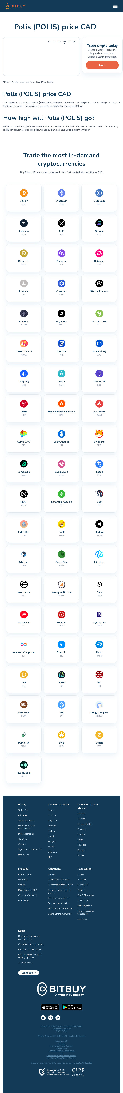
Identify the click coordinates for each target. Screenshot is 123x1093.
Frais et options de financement (86, 912)
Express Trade (24, 874)
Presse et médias (26, 834)
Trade (102, 65)
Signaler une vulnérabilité (29, 849)
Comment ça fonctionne (58, 879)
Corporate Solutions (27, 895)
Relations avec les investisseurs (26, 827)
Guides (80, 874)
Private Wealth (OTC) (27, 890)
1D (54, 42)
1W (59, 42)
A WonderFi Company (61, 1029)
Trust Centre (82, 900)
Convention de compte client (31, 944)
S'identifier (23, 810)
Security (81, 890)
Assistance (82, 919)
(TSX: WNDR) (61, 1031)
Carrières (22, 839)
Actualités (81, 879)
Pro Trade (22, 879)
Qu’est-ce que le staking (58, 898)
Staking (21, 884)
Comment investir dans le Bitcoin (59, 891)
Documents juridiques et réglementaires (29, 937)
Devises (51, 874)
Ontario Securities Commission (61, 1051)
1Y (69, 42)
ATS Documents (25, 962)
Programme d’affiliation (58, 903)
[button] (114, 6)
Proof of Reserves (85, 895)
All (74, 42)
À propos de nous (26, 820)
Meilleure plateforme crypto (60, 908)
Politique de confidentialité (30, 949)
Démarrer (22, 815)
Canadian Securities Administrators (61, 1055)
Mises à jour (82, 884)
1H (49, 42)
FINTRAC (61, 1043)
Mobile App (23, 900)
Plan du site (23, 855)
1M (64, 42)
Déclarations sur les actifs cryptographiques (30, 956)
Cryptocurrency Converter (59, 914)
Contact (21, 844)
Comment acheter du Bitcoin (60, 884)
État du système (84, 905)
